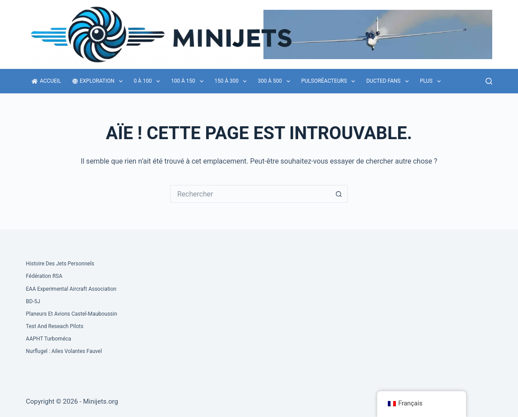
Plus (432, 81)
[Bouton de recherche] (339, 194)
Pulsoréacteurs (330, 81)
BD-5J (33, 301)
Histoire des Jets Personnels (60, 264)
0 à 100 (148, 81)
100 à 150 (189, 81)
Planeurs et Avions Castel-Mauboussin (71, 314)
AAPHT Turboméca (48, 339)
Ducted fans (389, 81)
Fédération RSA (44, 276)
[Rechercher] (489, 81)
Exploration (99, 81)
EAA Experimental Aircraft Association (71, 289)
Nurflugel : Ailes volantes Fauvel (64, 351)
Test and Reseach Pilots (54, 326)
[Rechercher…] (250, 194)
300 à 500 (276, 81)
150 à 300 (233, 81)
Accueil (46, 81)
